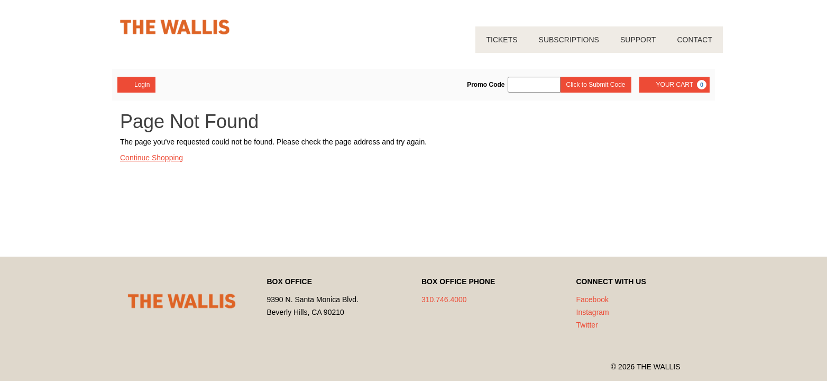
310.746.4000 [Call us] (444, 299)
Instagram (592, 312)
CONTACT (694, 39)
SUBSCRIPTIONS (569, 39)
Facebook (592, 299)
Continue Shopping (151, 157)
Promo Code (485, 84)
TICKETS (501, 39)
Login (136, 84)
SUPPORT (638, 39)
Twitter (587, 325)
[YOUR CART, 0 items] (674, 85)
